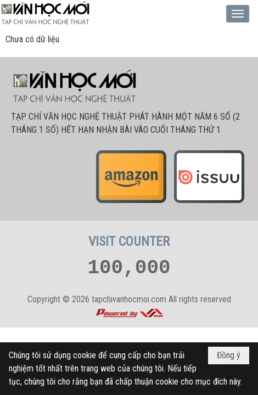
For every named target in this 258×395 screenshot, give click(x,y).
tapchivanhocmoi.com (129, 299)
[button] (238, 13)
